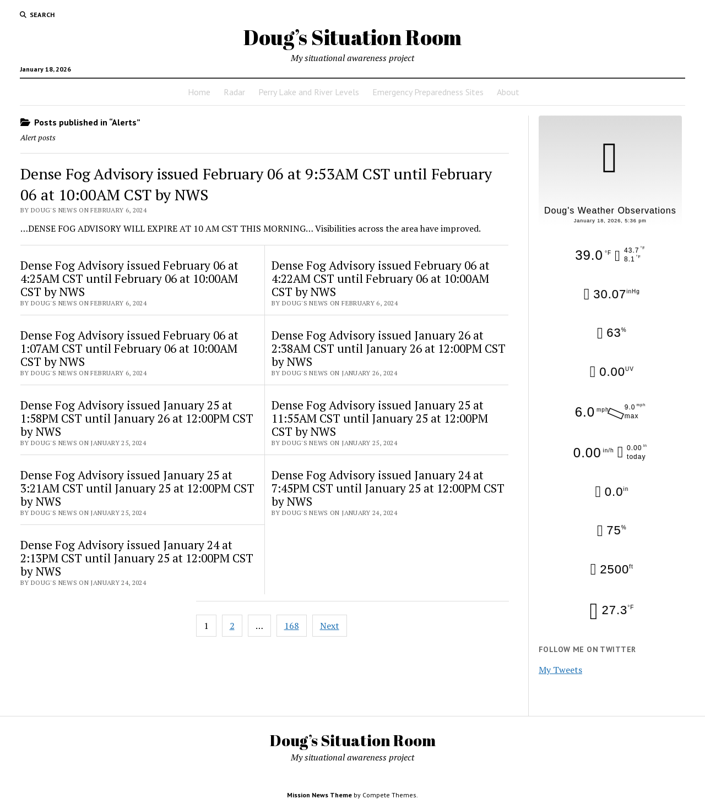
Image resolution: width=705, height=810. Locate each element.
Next (329, 626)
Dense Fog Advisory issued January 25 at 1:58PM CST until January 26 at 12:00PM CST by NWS (136, 418)
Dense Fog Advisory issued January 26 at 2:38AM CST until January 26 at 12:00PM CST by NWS (389, 348)
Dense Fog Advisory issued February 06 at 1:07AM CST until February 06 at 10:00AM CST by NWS (129, 348)
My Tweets (560, 670)
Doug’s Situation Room (352, 37)
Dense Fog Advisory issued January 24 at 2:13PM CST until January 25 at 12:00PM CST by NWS (136, 558)
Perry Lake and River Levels (308, 91)
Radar (234, 91)
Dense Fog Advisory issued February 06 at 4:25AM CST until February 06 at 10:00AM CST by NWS (129, 278)
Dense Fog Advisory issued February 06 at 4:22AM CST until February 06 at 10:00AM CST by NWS (381, 278)
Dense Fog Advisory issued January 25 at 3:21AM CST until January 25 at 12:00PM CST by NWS (137, 488)
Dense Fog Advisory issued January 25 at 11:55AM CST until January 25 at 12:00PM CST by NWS (380, 418)
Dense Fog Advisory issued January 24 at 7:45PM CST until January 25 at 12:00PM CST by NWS (388, 488)
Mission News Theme (319, 795)
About (508, 91)
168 (291, 626)
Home (199, 91)
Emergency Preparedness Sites (428, 91)
